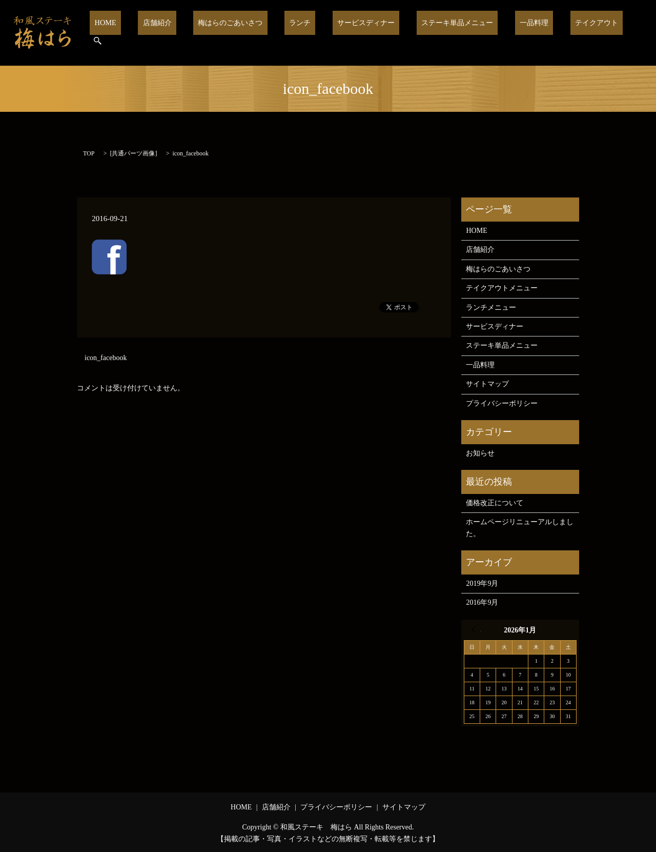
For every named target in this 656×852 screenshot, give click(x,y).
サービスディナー (365, 33)
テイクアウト (579, 33)
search (626, 33)
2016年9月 (482, 602)
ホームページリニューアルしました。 (519, 527)
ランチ (306, 33)
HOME (131, 33)
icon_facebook (106, 358)
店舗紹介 (175, 33)
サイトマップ (487, 384)
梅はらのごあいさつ (242, 33)
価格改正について (494, 503)
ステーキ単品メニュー (452, 33)
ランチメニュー (491, 307)
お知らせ (480, 453)
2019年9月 (482, 583)
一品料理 (522, 33)
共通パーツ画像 (133, 153)
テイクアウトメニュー (502, 288)
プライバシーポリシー (502, 403)
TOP (88, 153)
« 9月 (476, 629)
